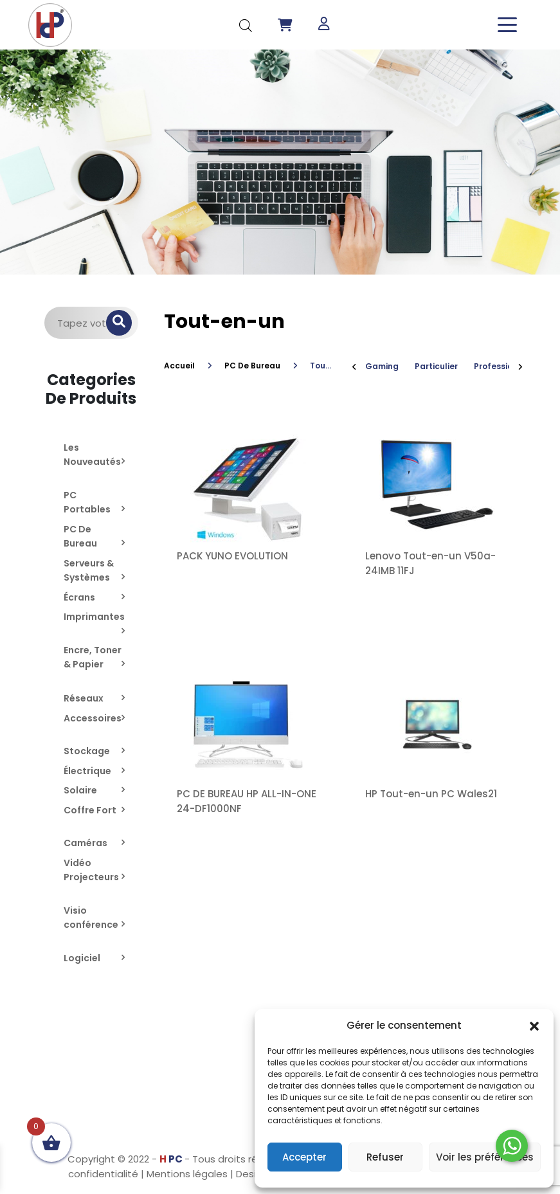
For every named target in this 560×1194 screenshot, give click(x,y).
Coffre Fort (90, 810)
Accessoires (93, 718)
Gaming (382, 366)
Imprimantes (94, 616)
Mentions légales (187, 1173)
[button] (534, 1025)
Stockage (87, 751)
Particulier (436, 366)
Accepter (304, 1157)
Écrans (79, 597)
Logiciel (82, 958)
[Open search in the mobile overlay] (245, 24)
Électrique (87, 770)
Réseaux (84, 698)
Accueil (179, 365)
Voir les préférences (485, 1157)
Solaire (80, 790)
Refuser (385, 1157)
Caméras (85, 843)
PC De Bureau (252, 365)
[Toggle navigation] (507, 25)
